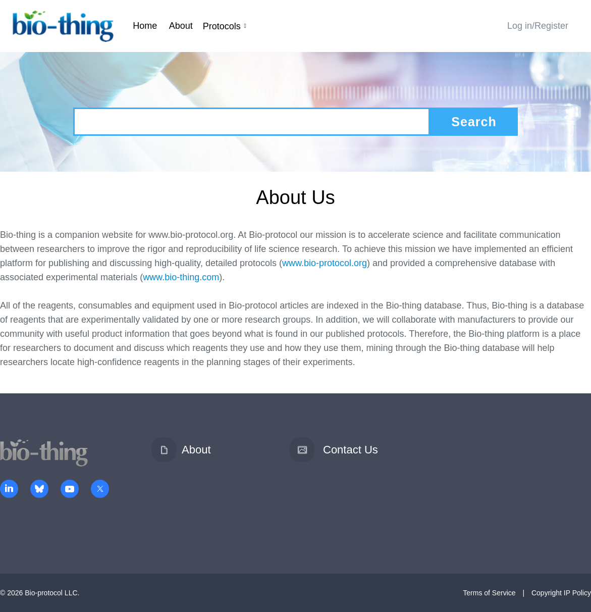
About (181, 26)
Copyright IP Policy (561, 593)
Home (145, 26)
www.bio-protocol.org (324, 263)
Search (473, 122)
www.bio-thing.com (181, 277)
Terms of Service (489, 593)
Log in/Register (537, 26)
